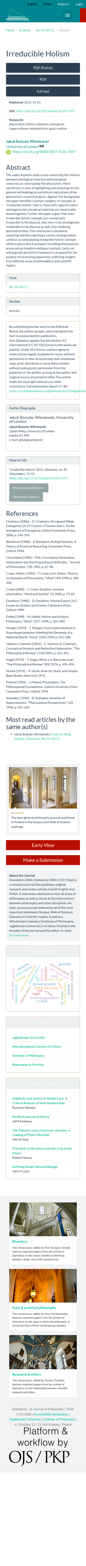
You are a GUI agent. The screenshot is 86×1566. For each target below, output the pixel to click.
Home (10, 30)
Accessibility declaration (51, 1414)
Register (63, 4)
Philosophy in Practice (28, 1064)
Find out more (19, 935)
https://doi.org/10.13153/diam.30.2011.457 (45, 111)
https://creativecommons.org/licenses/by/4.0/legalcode (47, 391)
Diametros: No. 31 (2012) (43, 738)
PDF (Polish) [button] (43, 68)
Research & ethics (26, 1374)
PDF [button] (43, 79)
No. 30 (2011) (45, 30)
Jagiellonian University (28, 1037)
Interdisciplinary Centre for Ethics (36, 1046)
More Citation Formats (29, 488)
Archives (25, 30)
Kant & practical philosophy (34, 1307)
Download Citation (26, 497)
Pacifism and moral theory (30, 1116)
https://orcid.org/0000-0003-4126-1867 (44, 151)
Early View (43, 845)
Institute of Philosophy (28, 1055)
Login (79, 4)
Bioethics (20, 1241)
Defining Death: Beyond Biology (35, 1166)
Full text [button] (43, 91)
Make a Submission (43, 860)
